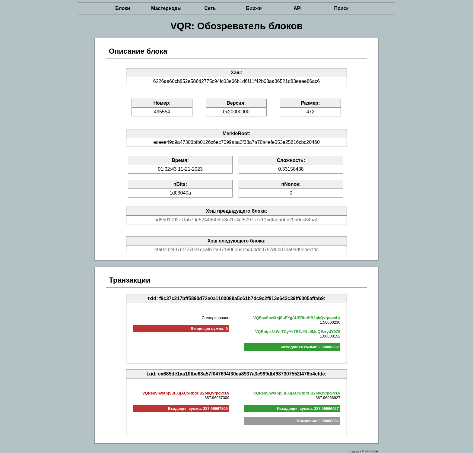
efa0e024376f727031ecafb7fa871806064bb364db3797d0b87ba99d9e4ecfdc (236, 249)
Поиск (341, 8)
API (298, 8)
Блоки (122, 8)
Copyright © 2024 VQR (363, 451)
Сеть (210, 8)
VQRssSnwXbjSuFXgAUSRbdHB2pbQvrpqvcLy (296, 317)
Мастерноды (166, 8)
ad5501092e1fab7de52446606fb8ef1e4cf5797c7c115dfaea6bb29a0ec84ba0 (236, 219)
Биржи (254, 8)
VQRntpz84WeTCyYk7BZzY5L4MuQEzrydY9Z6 (297, 331)
